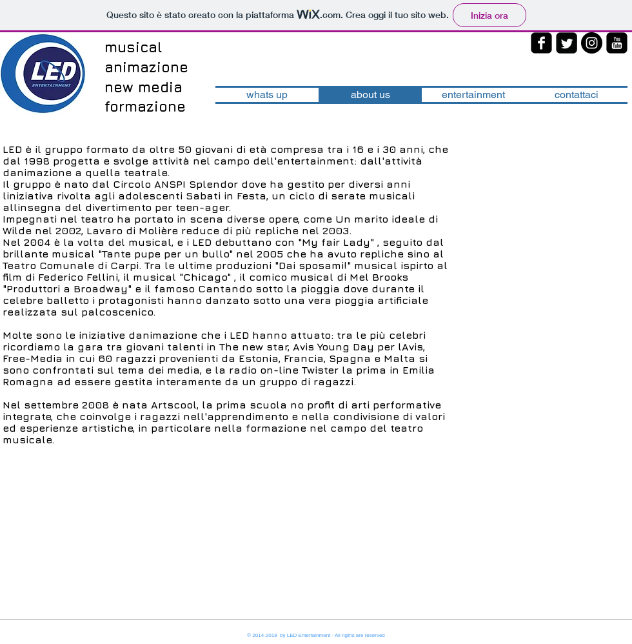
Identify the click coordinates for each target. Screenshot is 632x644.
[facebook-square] (541, 43)
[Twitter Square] (566, 43)
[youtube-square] (616, 43)
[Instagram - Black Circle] (591, 43)
